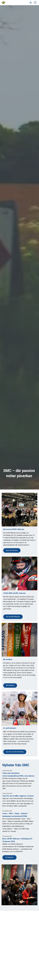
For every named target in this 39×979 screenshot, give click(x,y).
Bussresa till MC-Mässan (13, 529)
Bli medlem (10, 685)
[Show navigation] (35, 2)
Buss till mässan (12, 550)
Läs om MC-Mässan (13, 616)
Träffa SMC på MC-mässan (14, 593)
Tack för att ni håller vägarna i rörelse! (18, 796)
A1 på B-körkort (9, 728)
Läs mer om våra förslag (14, 752)
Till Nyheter (9, 857)
